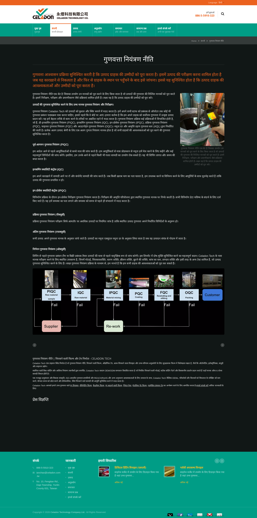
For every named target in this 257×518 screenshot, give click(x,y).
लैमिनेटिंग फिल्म (86, 385)
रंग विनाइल (74, 385)
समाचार (124, 29)
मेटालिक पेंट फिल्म (139, 385)
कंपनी (60, 29)
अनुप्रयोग (102, 29)
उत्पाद (81, 29)
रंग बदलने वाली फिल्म (113, 385)
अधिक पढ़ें (119, 482)
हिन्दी (220, 2)
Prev (217, 460)
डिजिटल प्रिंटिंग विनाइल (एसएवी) (130, 467)
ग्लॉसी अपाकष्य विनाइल (191, 467)
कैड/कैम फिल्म (98, 385)
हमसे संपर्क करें (166, 29)
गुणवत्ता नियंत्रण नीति (216, 41)
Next (221, 460)
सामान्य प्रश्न (145, 29)
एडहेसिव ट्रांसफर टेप (155, 385)
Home (194, 41)
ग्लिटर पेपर (127, 385)
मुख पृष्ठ (41, 29)
